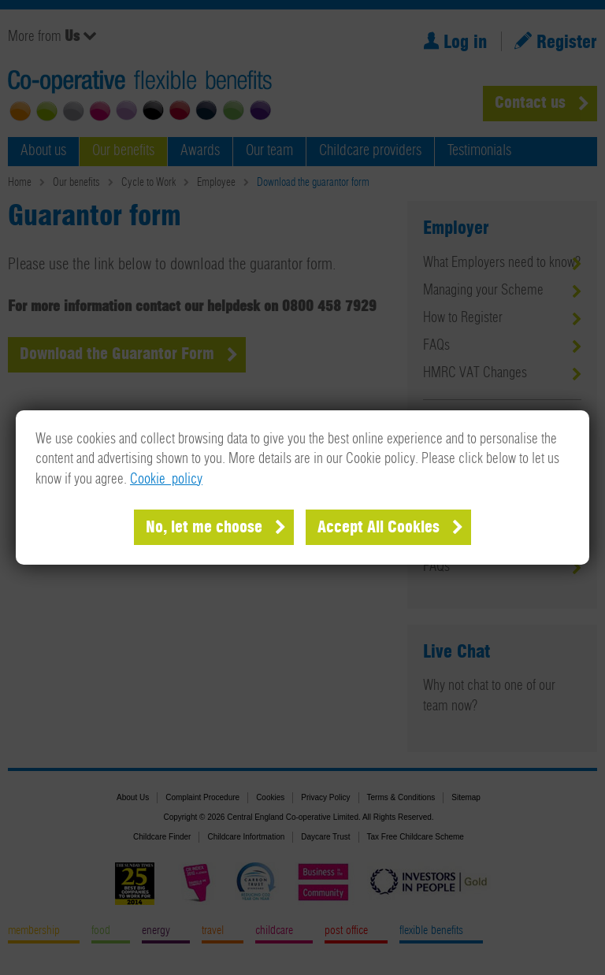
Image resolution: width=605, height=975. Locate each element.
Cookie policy (166, 480)
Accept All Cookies (378, 528)
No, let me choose (204, 528)
